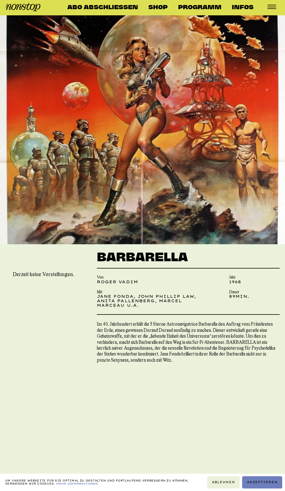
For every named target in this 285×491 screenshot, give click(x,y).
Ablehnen (223, 482)
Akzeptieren (262, 482)
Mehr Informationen (77, 483)
